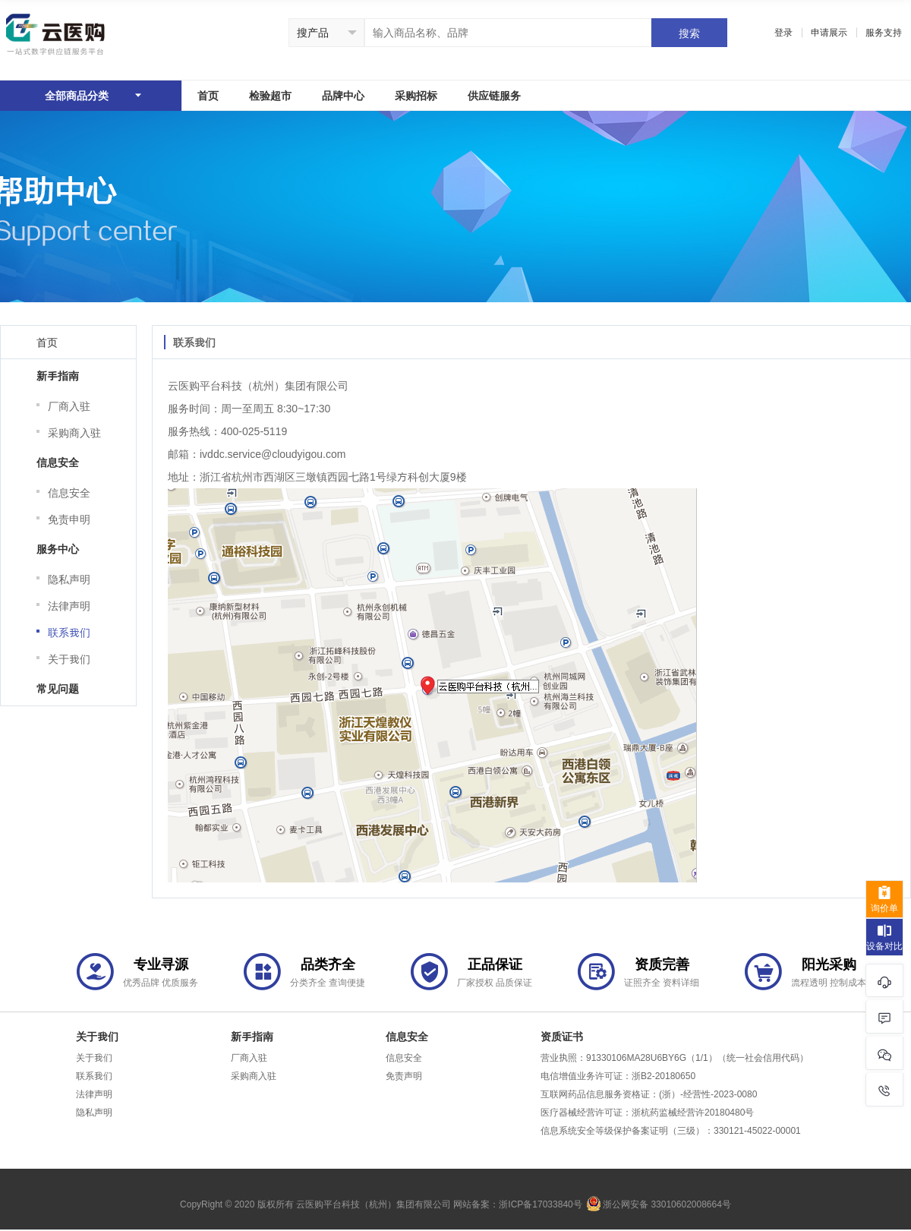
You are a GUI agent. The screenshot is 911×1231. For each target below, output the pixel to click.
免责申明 (69, 519)
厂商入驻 (69, 406)
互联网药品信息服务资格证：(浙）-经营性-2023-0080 (649, 1093)
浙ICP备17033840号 (540, 1204)
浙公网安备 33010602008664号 (658, 1203)
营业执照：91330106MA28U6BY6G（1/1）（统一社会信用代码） (675, 1057)
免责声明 (404, 1075)
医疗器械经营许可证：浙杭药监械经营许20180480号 (647, 1112)
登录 (783, 32)
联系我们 (69, 632)
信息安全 (69, 492)
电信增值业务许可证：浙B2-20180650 (618, 1075)
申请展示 (829, 32)
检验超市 (270, 95)
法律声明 (69, 605)
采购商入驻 (74, 432)
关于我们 (69, 659)
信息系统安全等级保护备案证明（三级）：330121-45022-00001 (671, 1130)
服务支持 (883, 32)
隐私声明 (69, 579)
